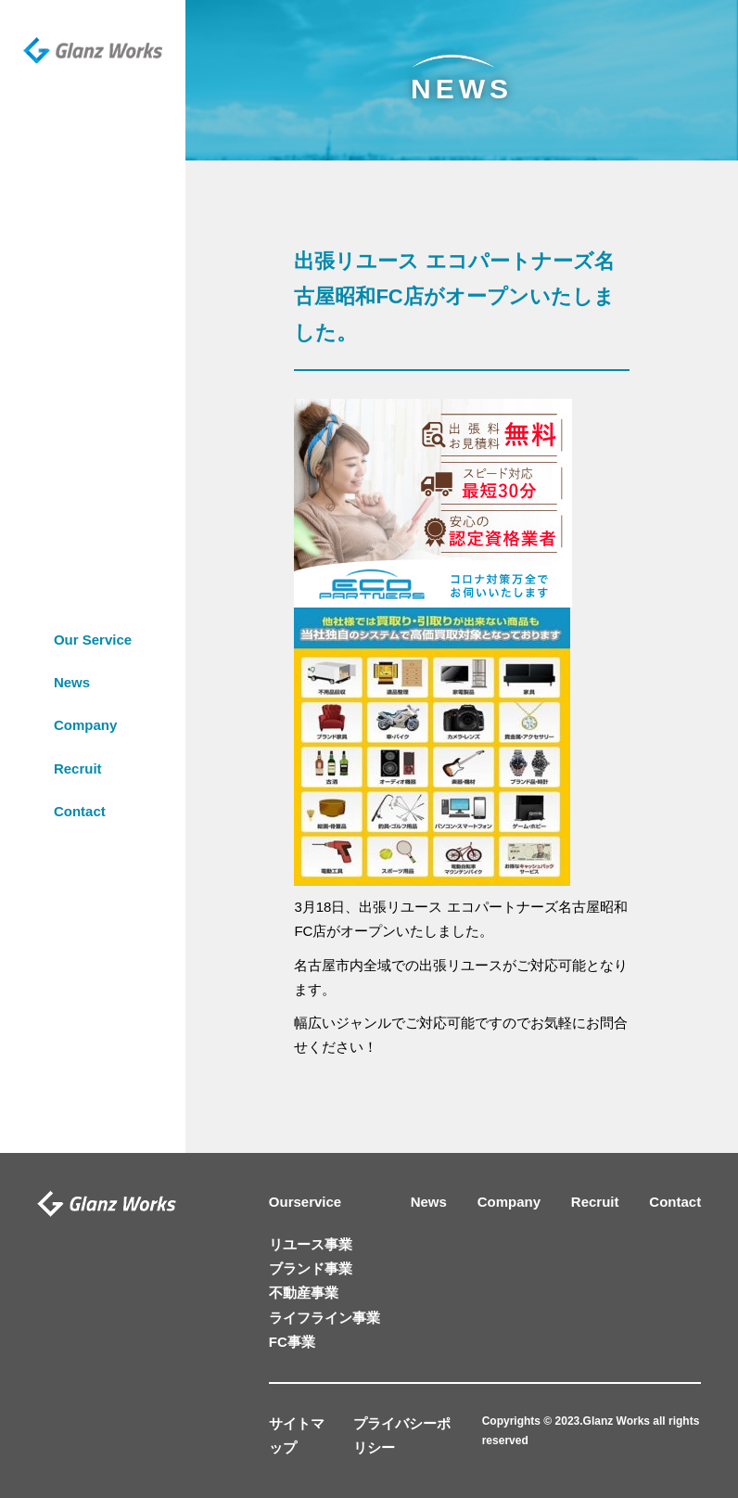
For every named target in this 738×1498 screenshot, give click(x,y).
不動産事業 (303, 1292)
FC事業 (292, 1342)
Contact (80, 779)
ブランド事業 (310, 1268)
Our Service (93, 608)
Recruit (78, 737)
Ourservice (305, 1202)
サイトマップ (296, 1435)
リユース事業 (310, 1244)
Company (85, 694)
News (72, 651)
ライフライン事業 (324, 1317)
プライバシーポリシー (402, 1435)
